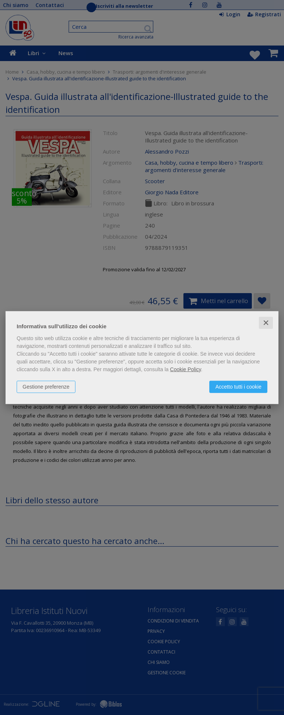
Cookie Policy (185, 369)
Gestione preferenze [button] (46, 386)
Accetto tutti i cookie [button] (238, 386)
